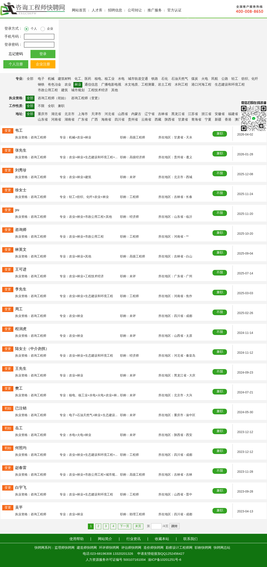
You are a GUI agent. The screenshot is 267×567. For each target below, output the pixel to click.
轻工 (234, 79)
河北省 (110, 114)
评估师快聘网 (131, 548)
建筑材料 (64, 79)
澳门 (238, 119)
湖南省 (70, 119)
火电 (204, 79)
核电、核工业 (105, 79)
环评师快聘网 (109, 548)
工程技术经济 (98, 90)
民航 (214, 79)
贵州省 (133, 119)
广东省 (83, 119)
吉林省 (163, 114)
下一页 (124, 526)
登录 (43, 54)
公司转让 (135, 10)
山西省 (123, 114)
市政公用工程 (48, 90)
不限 (41, 106)
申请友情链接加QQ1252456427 (160, 554)
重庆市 (43, 114)
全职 (51, 106)
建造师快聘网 (87, 548)
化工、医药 (83, 79)
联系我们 (190, 539)
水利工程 (181, 84)
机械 (51, 79)
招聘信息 (115, 10)
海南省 (106, 119)
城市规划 (78, 90)
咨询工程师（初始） (53, 98)
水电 (121, 79)
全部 (30, 79)
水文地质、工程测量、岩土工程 (148, 84)
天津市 (96, 114)
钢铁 (41, 84)
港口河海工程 (201, 84)
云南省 (146, 119)
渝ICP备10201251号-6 (164, 560)
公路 (224, 79)
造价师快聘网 (154, 548)
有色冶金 (54, 84)
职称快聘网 (203, 548)
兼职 (61, 106)
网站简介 (105, 539)
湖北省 (56, 114)
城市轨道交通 (138, 79)
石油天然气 (179, 79)
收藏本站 (162, 539)
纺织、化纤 (249, 79)
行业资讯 (133, 539)
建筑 (64, 90)
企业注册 (43, 64)
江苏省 (193, 114)
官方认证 (174, 10)
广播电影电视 (111, 84)
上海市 (83, 114)
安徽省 (220, 114)
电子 (41, 79)
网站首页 (79, 10)
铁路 (154, 79)
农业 (68, 84)
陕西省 (170, 119)
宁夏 (208, 119)
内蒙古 (136, 114)
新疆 (218, 119)
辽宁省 (150, 114)
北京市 (70, 114)
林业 (78, 84)
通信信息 (91, 84)
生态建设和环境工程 (230, 84)
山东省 (43, 119)
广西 (94, 119)
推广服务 (155, 10)
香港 (228, 119)
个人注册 (16, 64)
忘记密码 (16, 54)
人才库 (97, 10)
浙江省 (206, 114)
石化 (164, 79)
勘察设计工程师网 (179, 548)
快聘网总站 (222, 548)
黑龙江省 (178, 114)
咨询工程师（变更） (86, 98)
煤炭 (194, 79)
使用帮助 (76, 539)
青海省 (196, 119)
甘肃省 (183, 119)
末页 (138, 526)
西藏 (158, 119)
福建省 (233, 114)
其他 (114, 90)
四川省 (120, 119)
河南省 (56, 119)
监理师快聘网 (65, 548)
